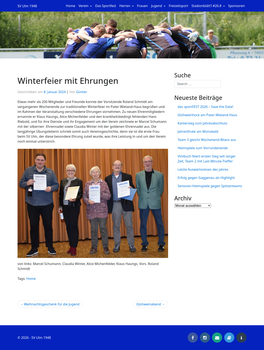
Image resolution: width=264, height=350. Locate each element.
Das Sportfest (105, 6)
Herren (125, 6)
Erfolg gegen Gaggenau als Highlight (206, 177)
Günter (81, 92)
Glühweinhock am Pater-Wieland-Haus (207, 115)
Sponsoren (236, 6)
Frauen (142, 6)
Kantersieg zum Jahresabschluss (202, 123)
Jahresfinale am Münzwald (198, 131)
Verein (84, 6)
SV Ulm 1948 (27, 6)
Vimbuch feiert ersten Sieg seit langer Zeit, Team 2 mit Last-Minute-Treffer (207, 158)
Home (70, 6)
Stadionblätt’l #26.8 (206, 6)
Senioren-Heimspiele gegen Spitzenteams (210, 186)
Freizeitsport (178, 6)
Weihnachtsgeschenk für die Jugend (51, 304)
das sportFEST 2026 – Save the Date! (205, 106)
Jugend (157, 6)
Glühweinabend (148, 304)
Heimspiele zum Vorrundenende (203, 148)
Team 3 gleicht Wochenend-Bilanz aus (207, 139)
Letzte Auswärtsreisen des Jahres (203, 169)
